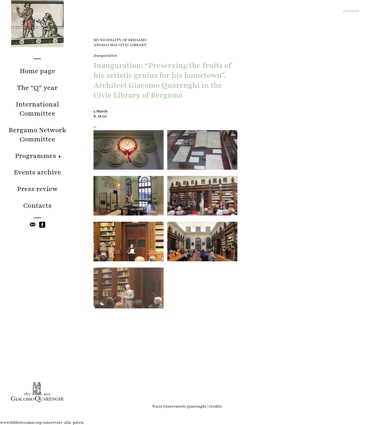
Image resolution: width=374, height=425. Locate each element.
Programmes (38, 155)
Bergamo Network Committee (37, 134)
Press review (37, 188)
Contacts (37, 205)
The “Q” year (37, 87)
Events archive (37, 172)
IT (351, 11)
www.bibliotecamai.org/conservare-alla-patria (42, 422)
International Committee (37, 109)
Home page (37, 70)
